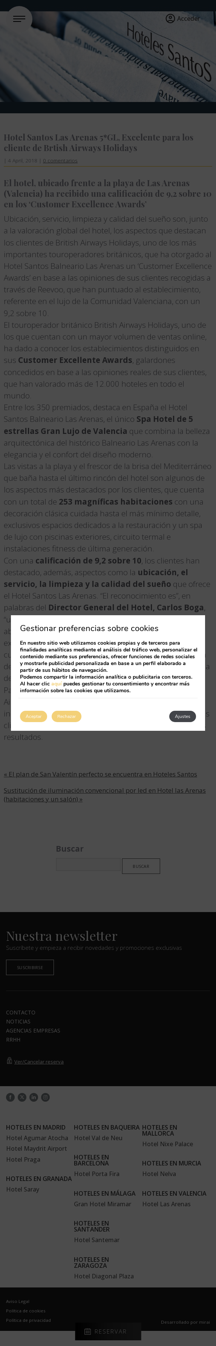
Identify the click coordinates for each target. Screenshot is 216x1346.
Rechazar (66, 716)
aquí (56, 683)
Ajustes (182, 716)
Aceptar (33, 716)
